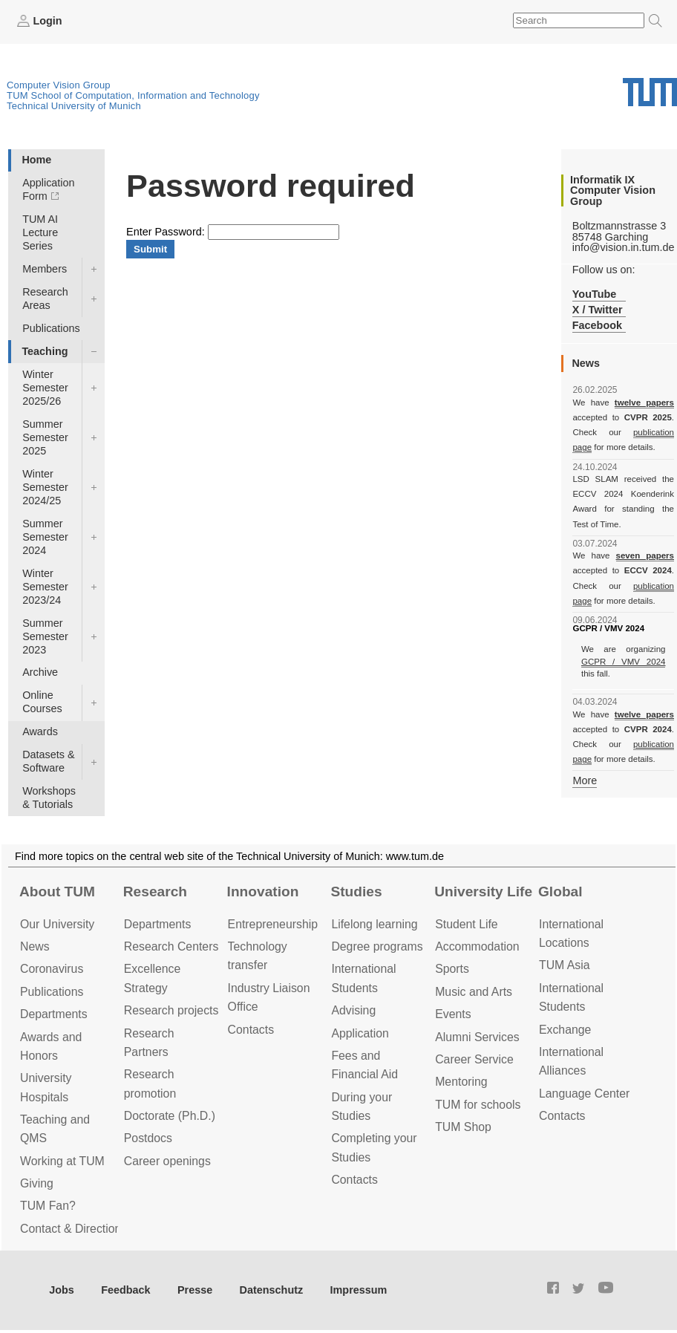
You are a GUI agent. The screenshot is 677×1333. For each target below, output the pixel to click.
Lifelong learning (374, 924)
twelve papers (644, 402)
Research (155, 891)
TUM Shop (463, 1127)
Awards (40, 731)
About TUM (57, 891)
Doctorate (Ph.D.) (169, 1115)
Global (560, 891)
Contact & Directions (73, 1228)
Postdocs (148, 1138)
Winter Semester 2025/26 (45, 387)
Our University (57, 924)
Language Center (584, 1093)
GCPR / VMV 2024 (623, 661)
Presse (194, 1290)
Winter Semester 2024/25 (45, 487)
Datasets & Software (48, 761)
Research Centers (171, 946)
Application (359, 1033)
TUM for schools (477, 1104)
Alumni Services (477, 1037)
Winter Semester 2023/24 (45, 586)
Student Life (466, 924)
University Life (483, 891)
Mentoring (461, 1081)
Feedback (125, 1290)
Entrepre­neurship (273, 924)
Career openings (167, 1161)
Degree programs (376, 946)
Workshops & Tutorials (49, 797)
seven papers (645, 555)
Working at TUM (62, 1161)
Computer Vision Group (59, 85)
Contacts (251, 1029)
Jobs (61, 1290)
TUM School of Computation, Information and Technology (133, 95)
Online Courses (42, 701)
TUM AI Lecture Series (40, 232)
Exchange (565, 1029)
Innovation (263, 891)
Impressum (358, 1290)
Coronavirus (51, 968)
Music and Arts (473, 991)
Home (36, 160)
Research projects (171, 1010)
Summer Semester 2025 (45, 437)
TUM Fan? (48, 1205)
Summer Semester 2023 (45, 636)
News (35, 946)
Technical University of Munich (74, 105)
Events (453, 1014)
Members (44, 269)
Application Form (48, 189)
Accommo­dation (477, 946)
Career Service (474, 1059)
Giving (36, 1183)
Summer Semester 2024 (45, 537)
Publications (51, 328)
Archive (40, 672)
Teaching (45, 351)
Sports (452, 968)
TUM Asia (564, 965)
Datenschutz (272, 1290)
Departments (54, 1014)
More (584, 780)
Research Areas (45, 298)
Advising (353, 1010)
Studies (356, 891)
